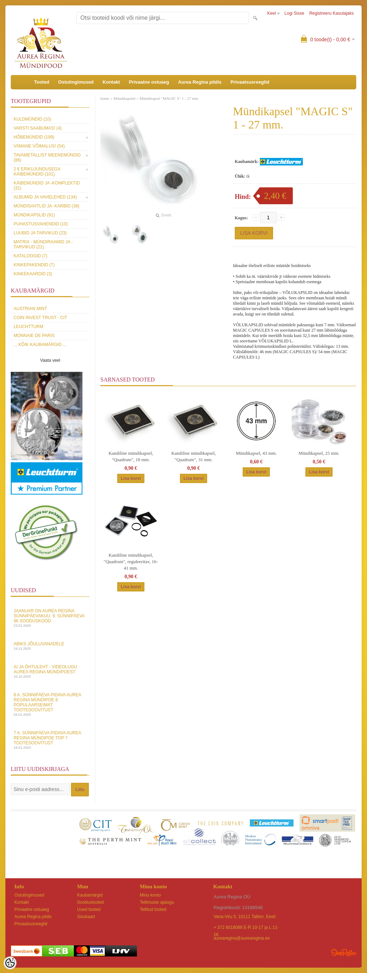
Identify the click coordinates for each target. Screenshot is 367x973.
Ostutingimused (76, 82)
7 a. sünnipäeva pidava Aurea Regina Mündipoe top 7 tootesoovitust (50, 739)
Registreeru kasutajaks (331, 13)
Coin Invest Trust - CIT (40, 317)
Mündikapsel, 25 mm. (319, 453)
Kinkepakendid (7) (34, 264)
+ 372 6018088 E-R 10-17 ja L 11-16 (246, 928)
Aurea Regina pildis (199, 82)
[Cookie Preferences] (10, 962)
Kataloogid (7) (30, 255)
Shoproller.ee (343, 952)
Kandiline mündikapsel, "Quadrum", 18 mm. (131, 456)
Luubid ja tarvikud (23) (40, 232)
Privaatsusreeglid (249, 82)
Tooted (41, 82)
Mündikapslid (124, 98)
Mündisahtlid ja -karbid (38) (46, 206)
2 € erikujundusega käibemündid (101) (37, 172)
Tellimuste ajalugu (157, 902)
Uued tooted (88, 909)
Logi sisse (294, 13)
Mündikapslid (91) (34, 214)
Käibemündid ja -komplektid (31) (47, 186)
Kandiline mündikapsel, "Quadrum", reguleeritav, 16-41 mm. (131, 561)
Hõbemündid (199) (34, 137)
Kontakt (111, 82)
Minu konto (150, 895)
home (104, 98)
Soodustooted (90, 902)
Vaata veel (50, 360)
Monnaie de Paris (34, 335)
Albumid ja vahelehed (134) (45, 197)
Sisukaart (86, 916)
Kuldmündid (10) (32, 119)
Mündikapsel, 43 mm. (256, 453)
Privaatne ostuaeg (149, 82)
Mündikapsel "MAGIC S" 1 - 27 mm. (169, 98)
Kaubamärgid (90, 895)
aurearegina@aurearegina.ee (242, 938)
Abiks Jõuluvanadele (50, 645)
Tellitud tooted (153, 909)
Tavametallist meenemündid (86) (47, 158)
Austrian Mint (30, 308)
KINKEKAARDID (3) (33, 273)
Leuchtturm (28, 326)
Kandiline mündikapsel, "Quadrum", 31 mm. (193, 456)
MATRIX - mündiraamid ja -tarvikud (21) (43, 244)
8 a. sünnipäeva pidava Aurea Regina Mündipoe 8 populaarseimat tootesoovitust (50, 704)
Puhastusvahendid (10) (41, 223)
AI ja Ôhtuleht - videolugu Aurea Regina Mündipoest (50, 671)
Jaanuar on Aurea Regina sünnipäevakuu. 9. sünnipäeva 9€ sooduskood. (50, 617)
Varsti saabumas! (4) (38, 128)
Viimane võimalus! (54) (39, 146)
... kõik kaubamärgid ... (40, 344)
